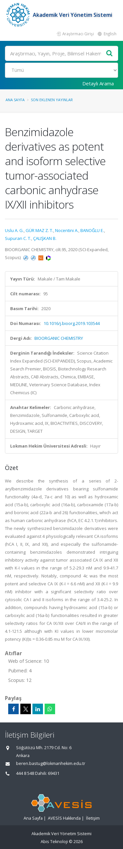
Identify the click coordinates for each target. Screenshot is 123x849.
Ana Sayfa (15, 99)
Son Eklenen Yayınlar (52, 99)
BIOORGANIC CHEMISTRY (58, 338)
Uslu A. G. (14, 230)
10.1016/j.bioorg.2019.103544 (72, 323)
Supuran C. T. (18, 238)
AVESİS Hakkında (64, 818)
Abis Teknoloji (54, 841)
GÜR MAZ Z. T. (39, 230)
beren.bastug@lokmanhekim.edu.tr (50, 763)
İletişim (93, 818)
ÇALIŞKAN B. (44, 238)
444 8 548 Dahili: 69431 (37, 773)
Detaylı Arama (98, 83)
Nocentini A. (66, 230)
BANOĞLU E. (92, 230)
